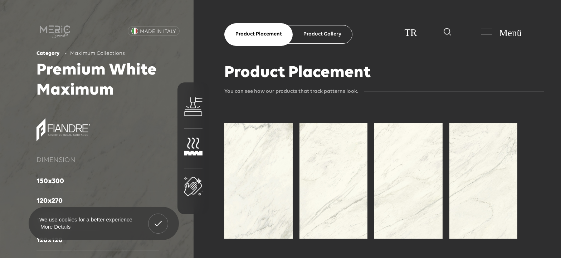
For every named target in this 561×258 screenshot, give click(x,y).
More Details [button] (55, 227)
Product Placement (258, 34)
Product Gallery (322, 34)
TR (410, 32)
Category (47, 53)
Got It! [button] (158, 218)
